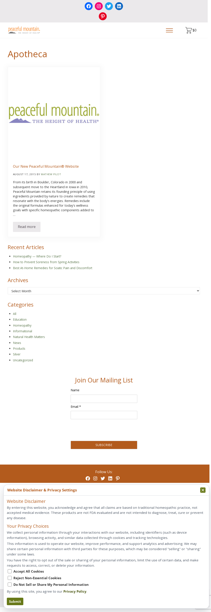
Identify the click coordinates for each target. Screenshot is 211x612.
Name (75, 390)
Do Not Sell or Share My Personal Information (51, 584)
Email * (76, 406)
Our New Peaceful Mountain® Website (46, 166)
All (14, 314)
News (17, 343)
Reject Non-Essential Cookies (37, 578)
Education (20, 319)
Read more (29, 227)
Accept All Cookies (28, 571)
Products (19, 348)
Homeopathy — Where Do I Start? (37, 256)
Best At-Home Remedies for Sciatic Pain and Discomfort (52, 268)
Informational (22, 331)
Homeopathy (22, 325)
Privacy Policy (74, 591)
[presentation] (104, 430)
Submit (15, 601)
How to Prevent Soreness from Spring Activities (46, 262)
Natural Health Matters (29, 337)
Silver (16, 354)
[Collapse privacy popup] (202, 490)
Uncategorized (23, 360)
